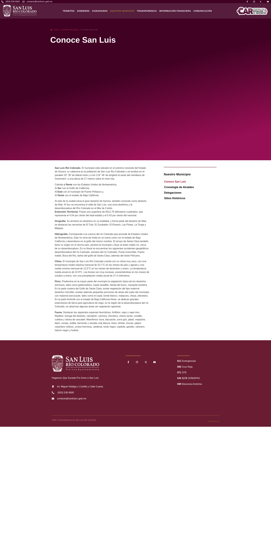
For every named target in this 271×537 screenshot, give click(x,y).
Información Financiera (175, 11)
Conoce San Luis (175, 181)
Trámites (69, 11)
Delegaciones (172, 192)
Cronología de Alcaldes (179, 187)
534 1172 (182, 378)
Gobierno (83, 11)
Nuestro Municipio (122, 11)
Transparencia (147, 11)
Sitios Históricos (174, 198)
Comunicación (202, 11)
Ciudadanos (100, 11)
